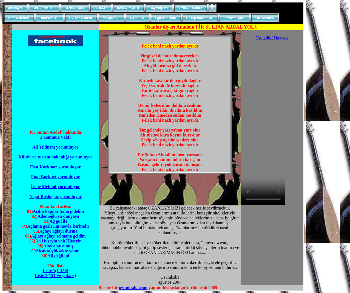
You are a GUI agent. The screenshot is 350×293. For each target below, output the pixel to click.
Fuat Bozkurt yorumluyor (55, 176)
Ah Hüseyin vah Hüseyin (58, 241)
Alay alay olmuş (58, 246)
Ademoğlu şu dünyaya (58, 216)
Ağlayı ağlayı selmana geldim (58, 236)
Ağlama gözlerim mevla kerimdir (58, 226)
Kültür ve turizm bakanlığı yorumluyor (55, 157)
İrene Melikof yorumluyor (55, 186)
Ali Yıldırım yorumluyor (55, 147)
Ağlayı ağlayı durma (58, 231)
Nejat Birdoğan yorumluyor (55, 196)
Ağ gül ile (58, 221)
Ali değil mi (58, 255)
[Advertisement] (55, 85)
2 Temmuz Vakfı (55, 137)
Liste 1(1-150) (55, 270)
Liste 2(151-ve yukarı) (55, 275)
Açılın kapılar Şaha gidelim (58, 211)
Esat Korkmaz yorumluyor (55, 166)
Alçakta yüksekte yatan (57, 251)
